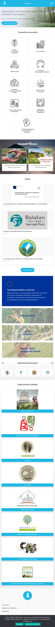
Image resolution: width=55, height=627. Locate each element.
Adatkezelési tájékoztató (33, 624)
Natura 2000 (27, 315)
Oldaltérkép (5, 611)
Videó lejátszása (9, 23)
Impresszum (5, 605)
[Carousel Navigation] (27, 144)
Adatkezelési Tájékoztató (9, 608)
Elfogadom (19, 624)
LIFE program (27, 333)
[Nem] (53, 621)
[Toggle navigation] (52, 3)
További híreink (27, 270)
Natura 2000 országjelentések (30, 350)
